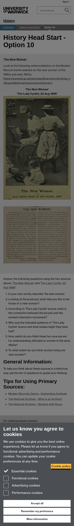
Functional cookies (20, 478)
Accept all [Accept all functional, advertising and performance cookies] (37, 503)
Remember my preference (37, 511)
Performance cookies (23, 493)
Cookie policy (61, 466)
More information (37, 519)
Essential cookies (20, 471)
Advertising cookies (21, 486)
